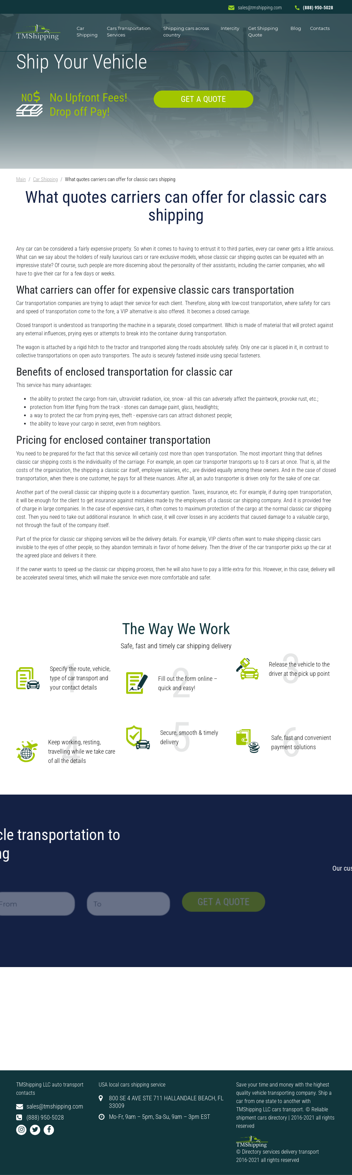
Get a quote (203, 99)
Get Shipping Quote (263, 32)
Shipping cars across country (186, 32)
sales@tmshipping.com (255, 7)
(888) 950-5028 (314, 7)
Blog (295, 28)
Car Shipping (87, 32)
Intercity (230, 28)
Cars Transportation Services (129, 32)
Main (21, 179)
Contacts (320, 28)
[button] (21, 1130)
